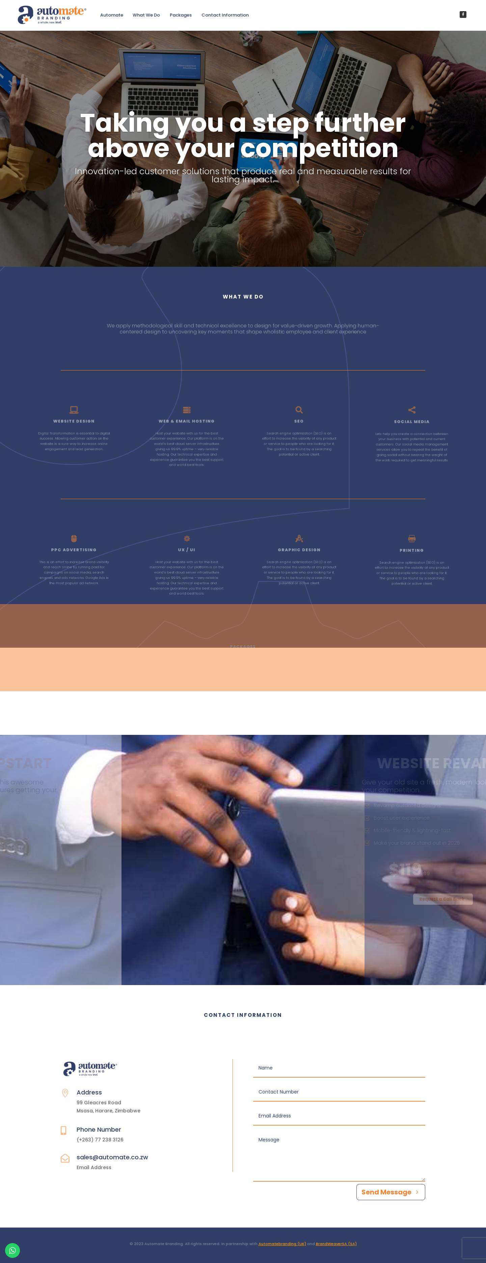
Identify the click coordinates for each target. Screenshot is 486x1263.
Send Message (386, 1192)
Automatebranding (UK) (282, 1243)
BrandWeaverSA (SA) (336, 1243)
